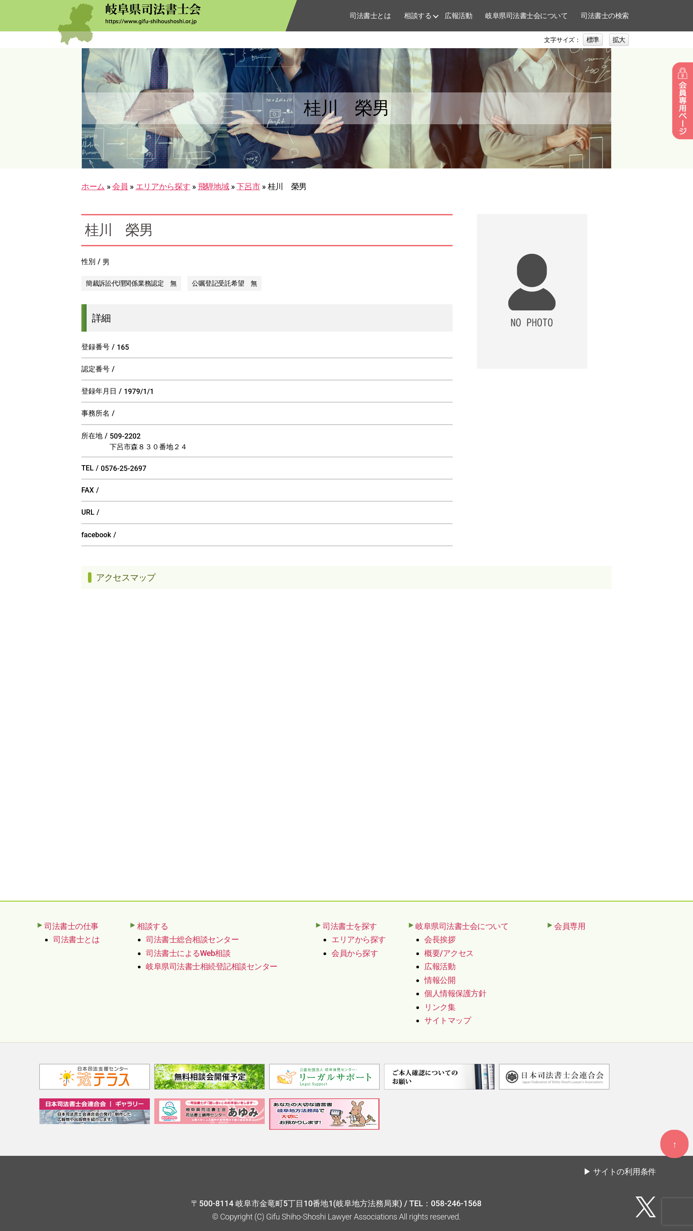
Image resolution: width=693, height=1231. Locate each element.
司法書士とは (370, 15)
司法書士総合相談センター (192, 939)
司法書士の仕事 (71, 926)
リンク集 (439, 1007)
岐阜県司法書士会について (526, 15)
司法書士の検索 (605, 15)
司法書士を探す (350, 926)
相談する (417, 15)
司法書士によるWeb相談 (188, 953)
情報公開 (439, 980)
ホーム (93, 186)
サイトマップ (447, 1020)
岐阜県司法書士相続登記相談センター (212, 966)
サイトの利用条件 (624, 1170)
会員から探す (354, 953)
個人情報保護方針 (455, 993)
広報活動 (458, 15)
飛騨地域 (213, 186)
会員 (120, 186)
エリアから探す (163, 186)
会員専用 (569, 926)
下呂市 (248, 186)
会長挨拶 (439, 939)
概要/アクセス (449, 953)
